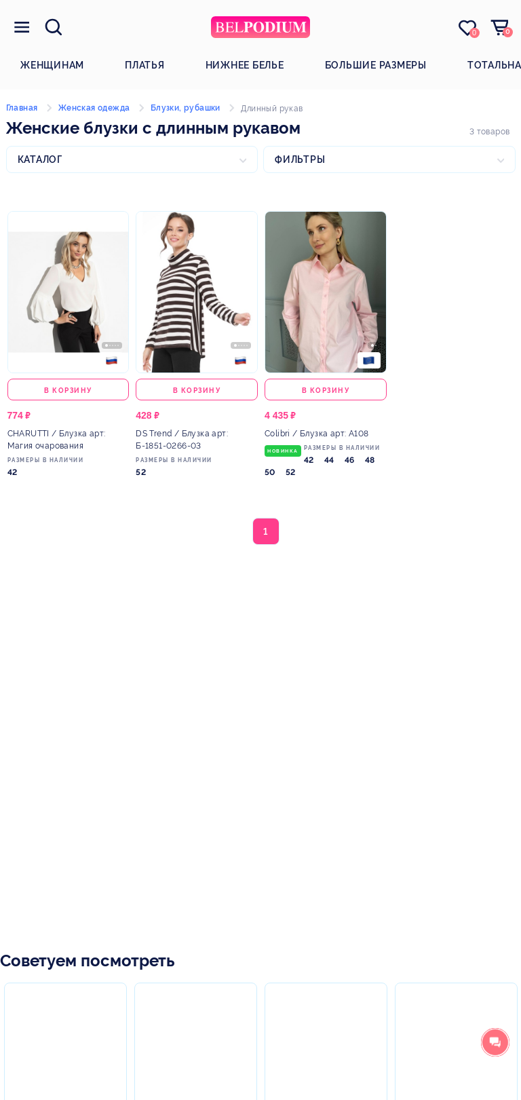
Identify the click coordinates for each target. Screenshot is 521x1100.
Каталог (40, 159)
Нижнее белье (245, 65)
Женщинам (52, 65)
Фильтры (300, 159)
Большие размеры (376, 65)
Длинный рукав (272, 108)
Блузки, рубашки (185, 108)
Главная (22, 108)
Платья (145, 65)
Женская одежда (94, 108)
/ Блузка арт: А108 (316, 433)
